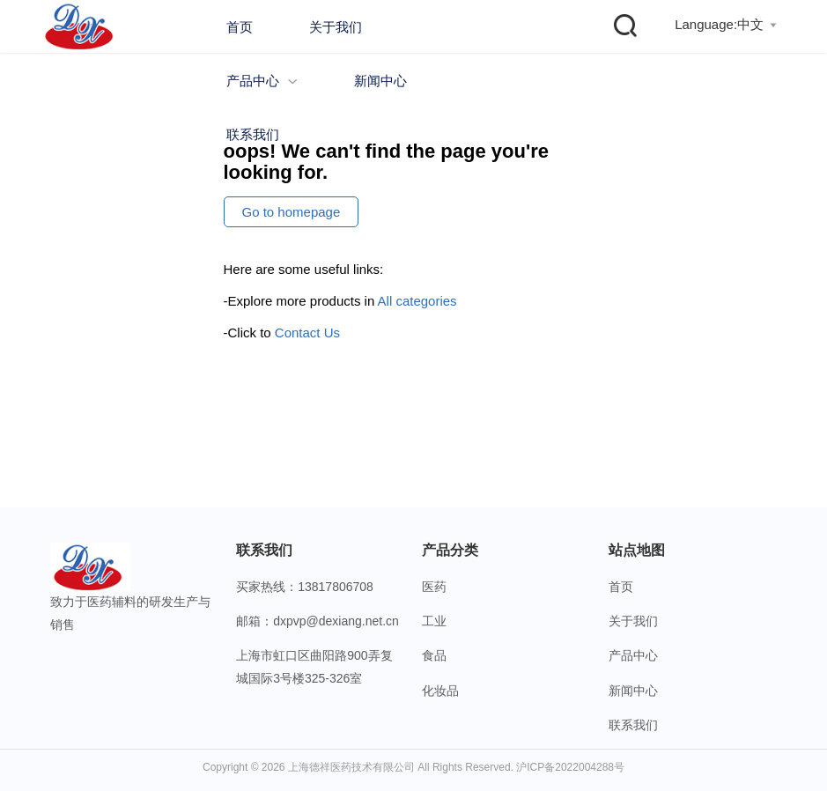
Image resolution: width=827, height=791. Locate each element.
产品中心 (262, 80)
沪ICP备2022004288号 (570, 767)
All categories (417, 300)
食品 (434, 655)
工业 (434, 621)
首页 (239, 26)
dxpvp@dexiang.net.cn (336, 621)
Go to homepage (291, 211)
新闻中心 (380, 80)
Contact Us (307, 332)
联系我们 (252, 134)
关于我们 (335, 26)
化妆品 (440, 691)
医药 (434, 587)
